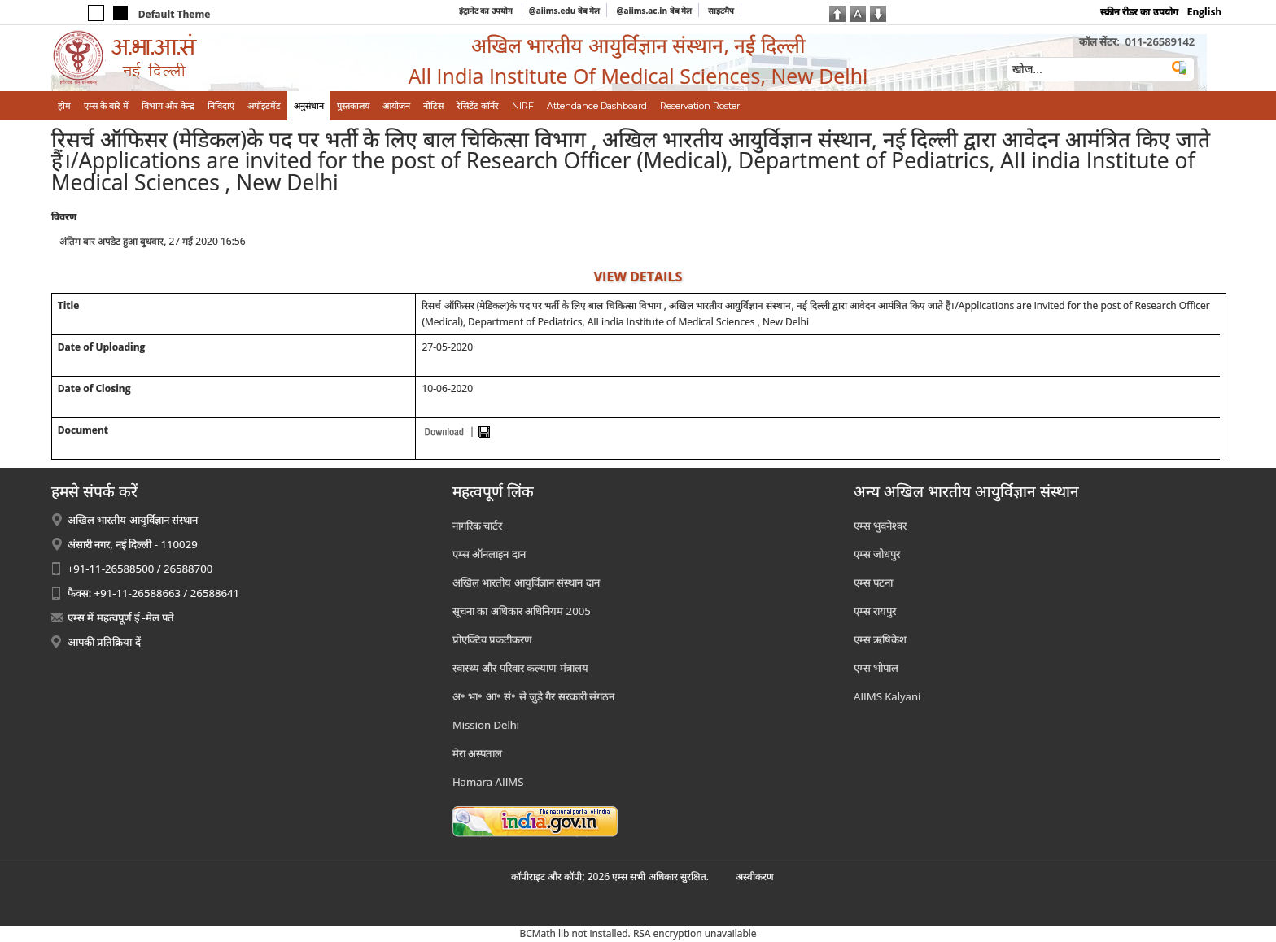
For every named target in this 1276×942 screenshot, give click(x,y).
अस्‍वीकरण (755, 876)
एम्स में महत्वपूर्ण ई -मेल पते (121, 617)
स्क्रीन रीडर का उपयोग (1139, 12)
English (1204, 12)
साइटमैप (721, 10)
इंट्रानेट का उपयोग (487, 10)
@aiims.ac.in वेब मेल (655, 10)
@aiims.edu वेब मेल (565, 10)
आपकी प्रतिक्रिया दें (104, 642)
